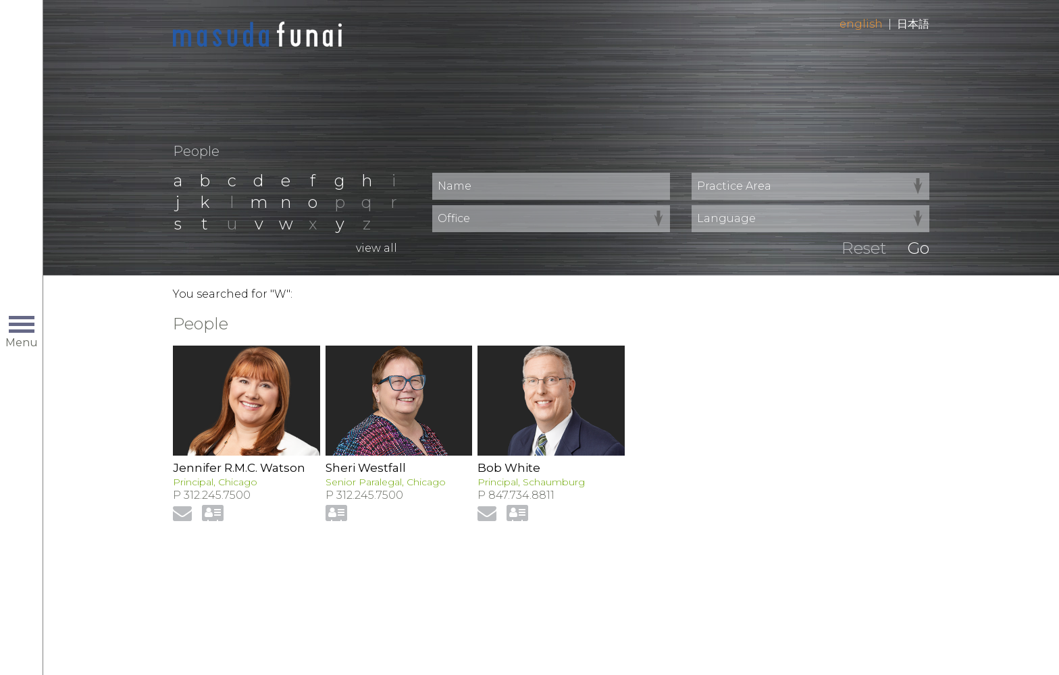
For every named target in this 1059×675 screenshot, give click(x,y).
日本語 (913, 24)
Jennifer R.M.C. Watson (239, 468)
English (861, 24)
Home (257, 35)
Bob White (508, 468)
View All (376, 248)
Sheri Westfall (366, 468)
